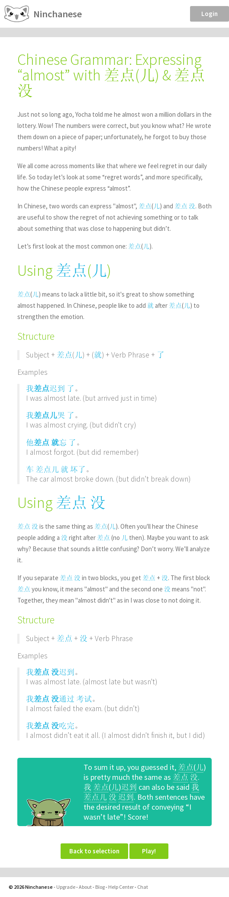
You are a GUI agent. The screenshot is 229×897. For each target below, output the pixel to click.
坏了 (78, 469)
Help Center (121, 887)
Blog (100, 887)
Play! (149, 851)
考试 (84, 698)
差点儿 (45, 415)
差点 (145, 206)
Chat (142, 887)
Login (209, 14)
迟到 (57, 388)
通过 (66, 698)
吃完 (66, 725)
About (85, 887)
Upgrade (65, 887)
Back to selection (94, 851)
